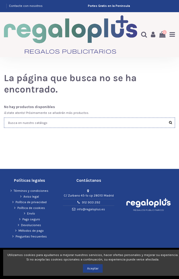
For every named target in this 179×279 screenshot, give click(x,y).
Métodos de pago (31, 230)
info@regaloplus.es (91, 209)
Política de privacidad (31, 202)
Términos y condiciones (31, 191)
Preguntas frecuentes (31, 236)
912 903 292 (91, 202)
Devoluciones (31, 225)
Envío (31, 213)
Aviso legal (31, 196)
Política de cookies (31, 208)
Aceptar (92, 268)
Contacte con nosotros (26, 6)
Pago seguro (31, 219)
